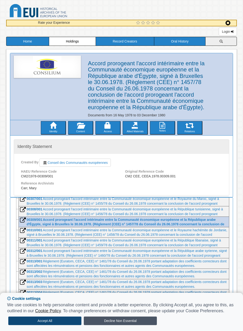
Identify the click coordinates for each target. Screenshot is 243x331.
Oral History (180, 41)
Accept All (44, 321)
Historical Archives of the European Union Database (52, 11)
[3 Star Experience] (148, 23)
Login (228, 31)
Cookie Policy (48, 310)
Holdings (72, 41)
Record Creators (125, 41)
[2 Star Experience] (143, 23)
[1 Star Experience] (138, 23)
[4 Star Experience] (153, 23)
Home (27, 41)
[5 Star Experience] (158, 23)
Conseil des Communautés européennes (75, 162)
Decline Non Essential (120, 321)
